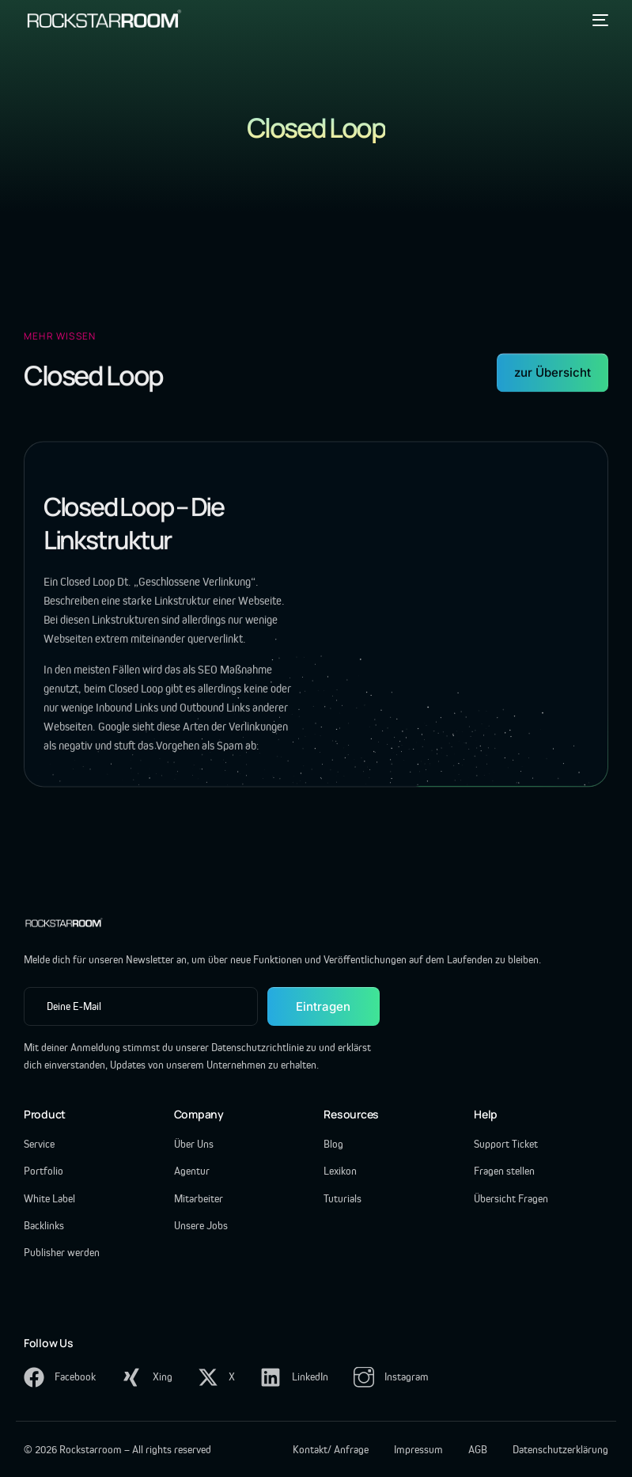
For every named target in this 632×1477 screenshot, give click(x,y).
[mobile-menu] (597, 20)
